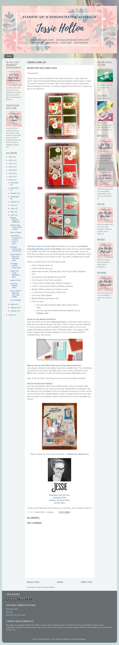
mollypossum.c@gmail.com (77, 454)
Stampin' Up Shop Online (59, 500)
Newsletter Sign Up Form (59, 495)
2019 (11, 170)
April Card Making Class (14, 286)
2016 (11, 180)
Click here (76, 373)
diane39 (67, 639)
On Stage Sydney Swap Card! (15, 266)
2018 (11, 173)
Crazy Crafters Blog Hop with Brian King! (15, 257)
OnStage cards (42, 313)
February (14, 308)
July (12, 205)
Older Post (86, 582)
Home (9, 56)
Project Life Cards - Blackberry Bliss (15, 274)
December (14, 183)
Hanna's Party (15, 280)
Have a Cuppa (15, 232)
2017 (11, 177)
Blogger (83, 639)
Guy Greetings (15, 300)
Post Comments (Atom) (46, 587)
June (13, 208)
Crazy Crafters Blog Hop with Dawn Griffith (15, 294)
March (13, 304)
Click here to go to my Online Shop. (41, 246)
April (13, 215)
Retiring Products (59, 322)
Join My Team (59, 503)
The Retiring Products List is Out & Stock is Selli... (16, 240)
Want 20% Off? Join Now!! (16, 615)
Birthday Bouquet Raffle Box (15, 220)
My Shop (9, 612)
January (14, 311)
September (15, 197)
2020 (11, 167)
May (12, 212)
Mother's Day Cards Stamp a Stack (16, 227)
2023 (11, 157)
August (13, 202)
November (14, 188)
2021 (11, 164)
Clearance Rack (59, 498)
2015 (11, 315)
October (14, 193)
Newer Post (33, 582)
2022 (11, 160)
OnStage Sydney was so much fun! (15, 249)
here (77, 252)
